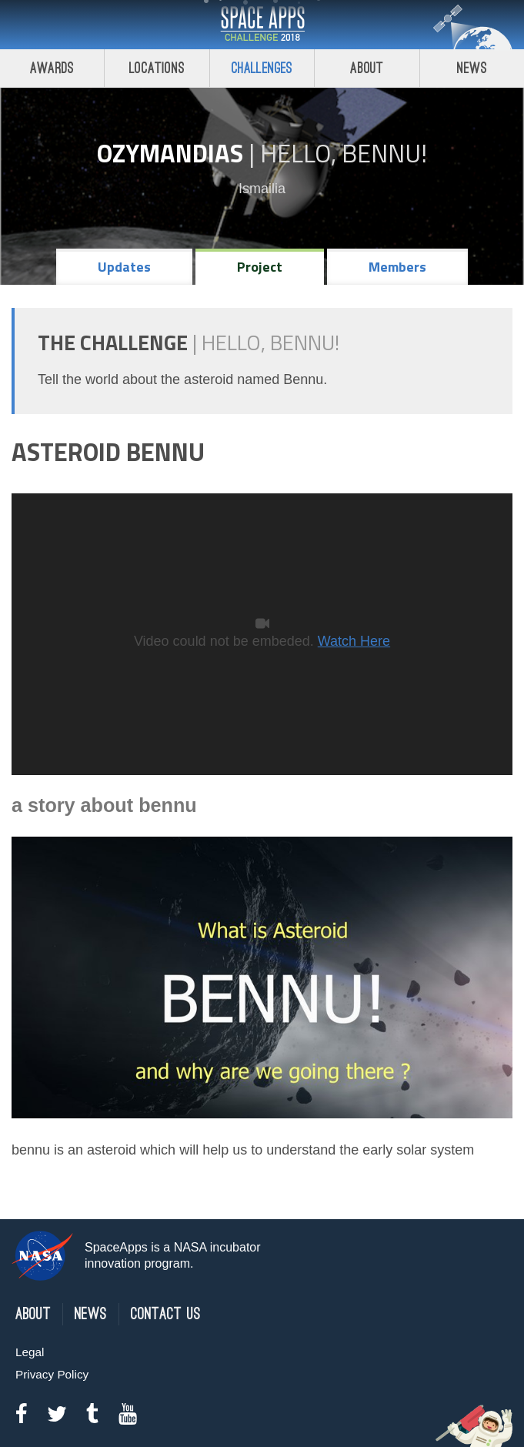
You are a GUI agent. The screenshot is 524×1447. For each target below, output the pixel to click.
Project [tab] (259, 266)
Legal (29, 1351)
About (366, 68)
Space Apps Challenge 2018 (262, 24)
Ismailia (262, 188)
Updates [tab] (124, 266)
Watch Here (354, 641)
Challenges (262, 68)
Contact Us (166, 1314)
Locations (157, 68)
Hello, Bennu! (343, 153)
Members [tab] (397, 266)
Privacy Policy (51, 1374)
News (91, 1314)
